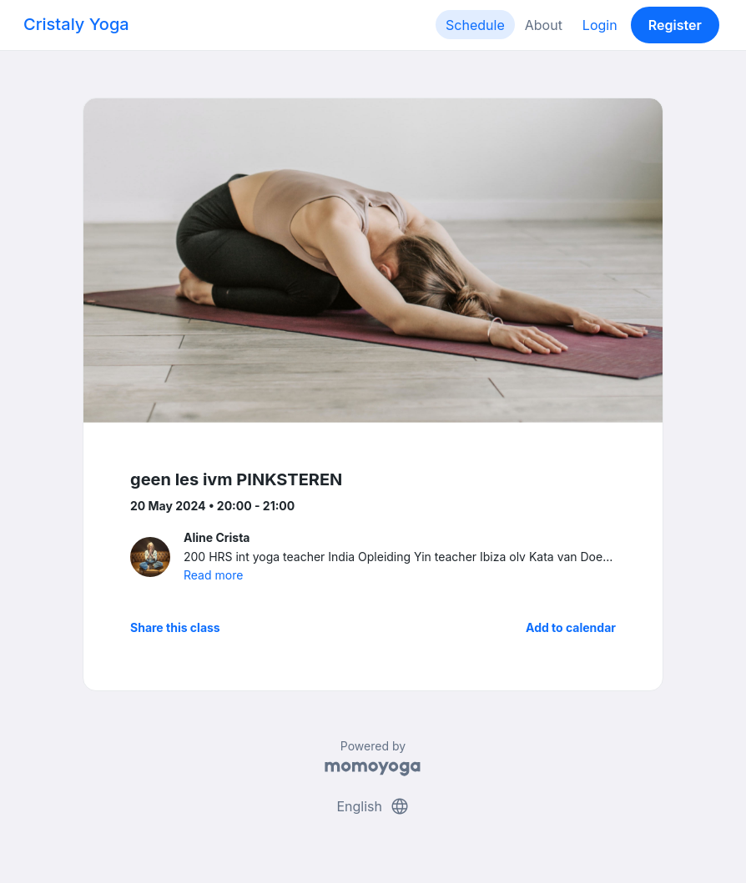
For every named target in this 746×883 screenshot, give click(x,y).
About (543, 25)
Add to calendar (571, 627)
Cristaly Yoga (76, 24)
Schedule (475, 25)
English (372, 806)
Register (675, 25)
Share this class (175, 627)
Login (599, 25)
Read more (213, 575)
